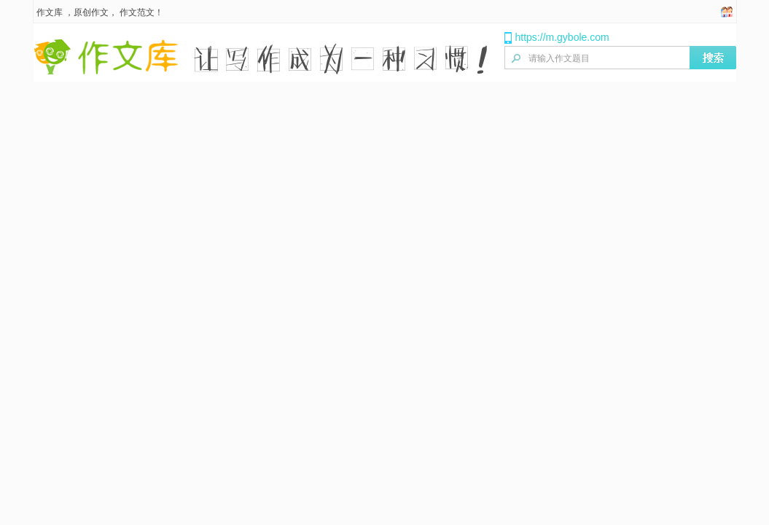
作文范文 (137, 12)
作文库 (49, 12)
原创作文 (91, 12)
